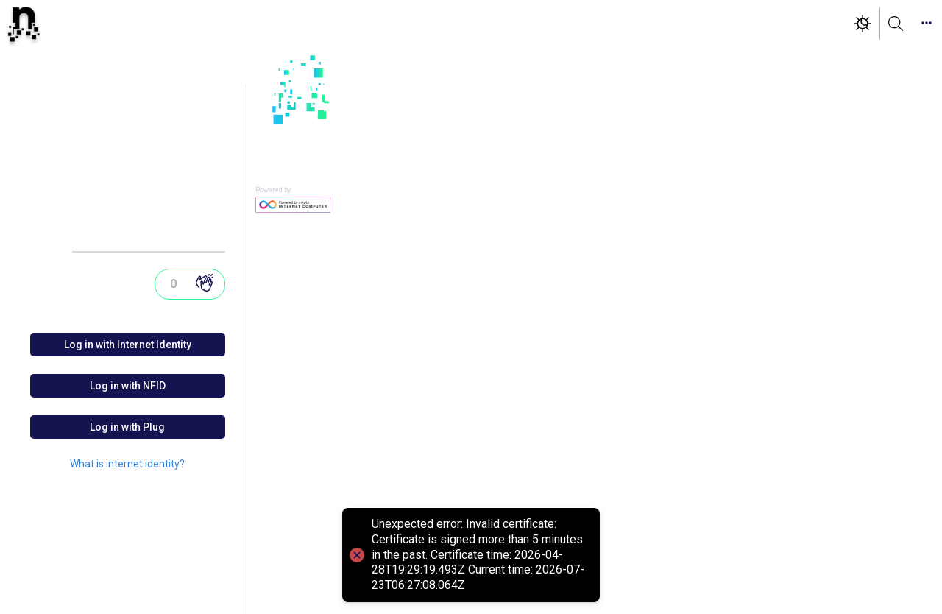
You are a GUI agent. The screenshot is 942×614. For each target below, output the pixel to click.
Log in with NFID (128, 386)
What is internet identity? (127, 464)
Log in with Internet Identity (127, 344)
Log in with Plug (127, 427)
